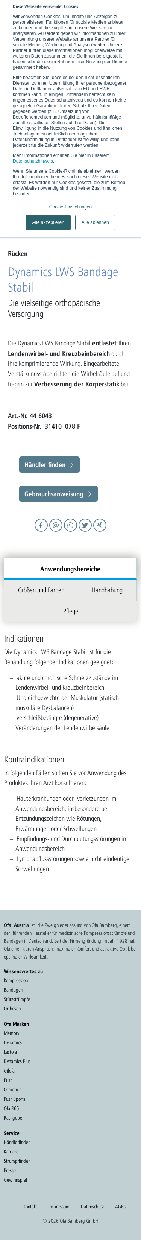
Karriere (11, 1152)
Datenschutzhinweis (33, 161)
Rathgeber (14, 1118)
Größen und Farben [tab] (41, 590)
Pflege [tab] (70, 611)
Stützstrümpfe (17, 999)
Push (8, 1080)
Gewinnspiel (15, 1180)
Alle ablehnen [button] (95, 222)
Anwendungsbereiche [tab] (70, 568)
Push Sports (15, 1099)
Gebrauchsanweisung (53, 494)
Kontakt (30, 1206)
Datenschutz (92, 1206)
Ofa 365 (11, 1108)
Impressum (59, 1206)
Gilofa (9, 1071)
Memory (11, 1033)
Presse (10, 1170)
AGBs (120, 1206)
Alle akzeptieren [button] (48, 222)
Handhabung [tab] (107, 590)
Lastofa (10, 1052)
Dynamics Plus (17, 1061)
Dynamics (13, 1042)
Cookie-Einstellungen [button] (70, 207)
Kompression (16, 980)
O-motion (12, 1089)
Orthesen (12, 1009)
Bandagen (13, 990)
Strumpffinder (17, 1161)
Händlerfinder (17, 1142)
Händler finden (44, 464)
